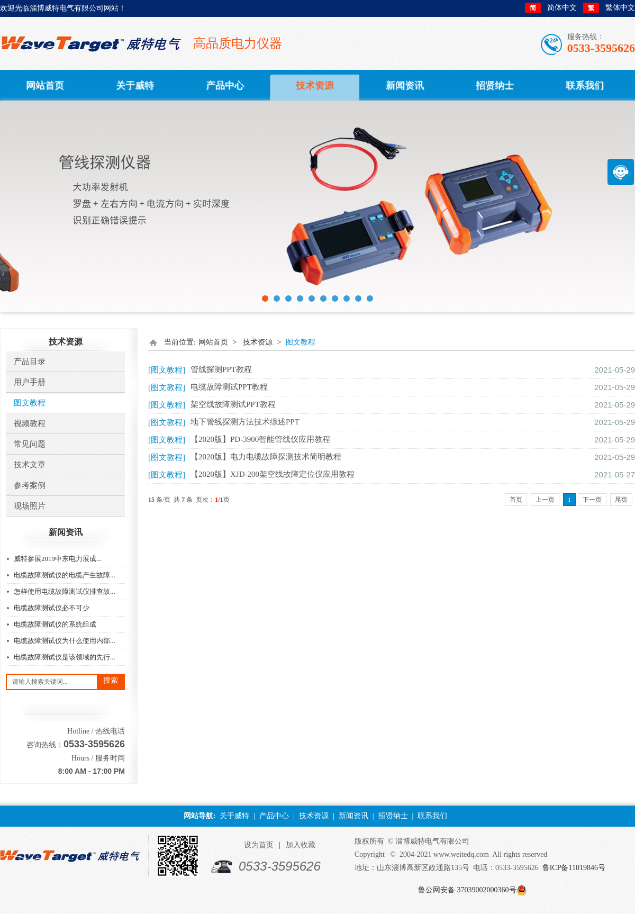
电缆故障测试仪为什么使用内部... (64, 641)
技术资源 (258, 342)
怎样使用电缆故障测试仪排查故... (64, 591)
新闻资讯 (353, 816)
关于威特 (234, 816)
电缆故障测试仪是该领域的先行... (64, 657)
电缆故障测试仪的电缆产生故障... (64, 575)
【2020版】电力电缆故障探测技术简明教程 (265, 457)
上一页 (545, 499)
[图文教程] (166, 370)
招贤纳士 (393, 816)
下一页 (592, 499)
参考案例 (30, 485)
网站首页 (213, 342)
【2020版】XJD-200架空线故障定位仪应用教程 (272, 474)
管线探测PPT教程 (221, 369)
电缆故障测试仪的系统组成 (55, 624)
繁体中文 (609, 8)
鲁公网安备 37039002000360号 (467, 890)
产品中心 (274, 816)
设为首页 (259, 845)
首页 (516, 499)
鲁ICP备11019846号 (573, 868)
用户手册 (30, 382)
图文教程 (30, 403)
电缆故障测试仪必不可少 (51, 608)
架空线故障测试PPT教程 (233, 404)
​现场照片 (30, 506)
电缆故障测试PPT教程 (229, 387)
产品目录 (30, 361)
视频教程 (30, 423)
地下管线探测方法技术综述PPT (245, 422)
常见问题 (30, 444)
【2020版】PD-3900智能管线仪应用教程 (260, 439)
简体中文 (551, 8)
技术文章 (30, 464)
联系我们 (432, 816)
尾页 (621, 499)
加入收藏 (300, 845)
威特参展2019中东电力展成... (58, 559)
